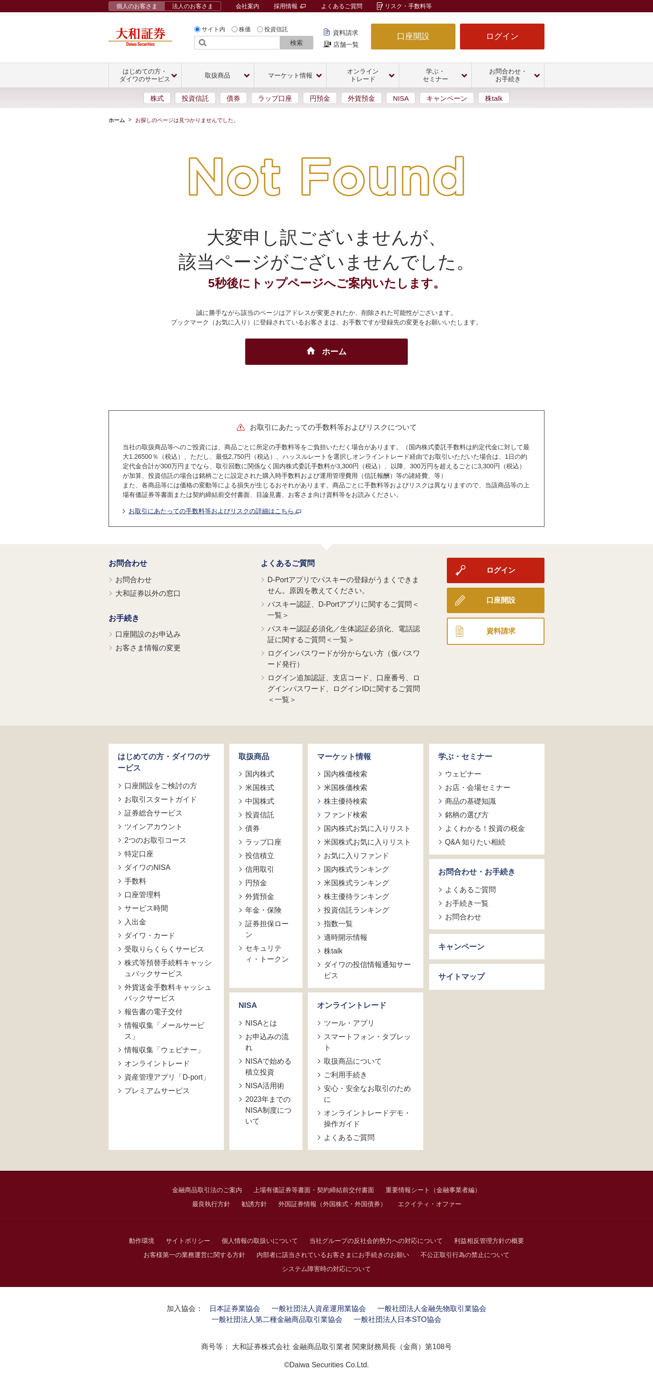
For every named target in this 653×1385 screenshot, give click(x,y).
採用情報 (290, 6)
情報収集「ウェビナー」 (164, 1050)
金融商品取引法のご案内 (207, 1189)
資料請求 (345, 32)
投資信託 (276, 29)
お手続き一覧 (467, 903)
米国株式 (259, 787)
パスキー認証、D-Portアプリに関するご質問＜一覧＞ (343, 609)
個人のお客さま (137, 6)
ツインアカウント (153, 826)
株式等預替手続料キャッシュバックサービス (168, 968)
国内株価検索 (345, 774)
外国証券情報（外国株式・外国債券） (332, 1204)
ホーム (117, 120)
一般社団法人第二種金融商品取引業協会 (277, 1319)
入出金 (135, 922)
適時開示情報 (345, 937)
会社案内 (247, 6)
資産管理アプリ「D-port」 (167, 1077)
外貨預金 (361, 98)
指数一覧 (338, 924)
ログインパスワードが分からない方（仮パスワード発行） (343, 658)
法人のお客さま (192, 6)
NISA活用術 (264, 1086)
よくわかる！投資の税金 (485, 828)
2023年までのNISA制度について (268, 1110)
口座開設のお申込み (148, 634)
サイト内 (213, 29)
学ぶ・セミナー (465, 756)
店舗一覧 (346, 44)
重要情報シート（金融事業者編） (433, 1189)
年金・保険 (263, 910)
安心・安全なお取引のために (367, 1094)
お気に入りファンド (356, 855)
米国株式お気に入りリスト (367, 842)
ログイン (502, 36)
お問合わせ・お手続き (476, 872)
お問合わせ (128, 563)
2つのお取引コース (155, 840)
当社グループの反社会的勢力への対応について (376, 1240)
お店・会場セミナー (477, 787)
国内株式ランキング (356, 869)
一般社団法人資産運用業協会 (319, 1308)
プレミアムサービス (157, 1091)
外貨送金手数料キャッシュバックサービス (168, 992)
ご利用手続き (345, 1075)
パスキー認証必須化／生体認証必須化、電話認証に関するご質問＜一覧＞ (343, 634)
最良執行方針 (211, 1204)
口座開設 (413, 36)
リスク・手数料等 (408, 6)
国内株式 (259, 774)
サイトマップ (461, 976)
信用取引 (259, 869)
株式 (157, 98)
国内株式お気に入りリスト (367, 828)
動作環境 (141, 1240)
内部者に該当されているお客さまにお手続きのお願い (333, 1254)
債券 (233, 98)
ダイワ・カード (149, 935)
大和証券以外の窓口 (148, 593)
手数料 (135, 881)
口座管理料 (142, 895)
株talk (493, 98)
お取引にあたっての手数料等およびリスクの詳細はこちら (215, 511)
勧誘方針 (254, 1204)
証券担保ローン (267, 929)
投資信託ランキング (356, 910)
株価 (245, 29)
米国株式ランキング (356, 883)
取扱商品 (253, 756)
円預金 (320, 98)
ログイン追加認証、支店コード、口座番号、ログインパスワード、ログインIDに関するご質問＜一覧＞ (343, 688)
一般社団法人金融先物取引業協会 (431, 1308)
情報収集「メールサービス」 (164, 1031)
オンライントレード (157, 1063)
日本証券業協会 (234, 1308)
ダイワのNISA (147, 867)
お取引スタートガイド (160, 799)
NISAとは (261, 1023)
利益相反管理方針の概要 (489, 1240)
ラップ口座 (275, 98)
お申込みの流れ (267, 1042)
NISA (401, 98)
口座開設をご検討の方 (160, 786)
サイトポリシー (188, 1240)
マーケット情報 (344, 756)
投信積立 (259, 855)
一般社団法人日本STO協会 (397, 1319)
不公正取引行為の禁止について (465, 1254)
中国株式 (259, 801)
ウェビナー (463, 774)
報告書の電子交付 (153, 1012)
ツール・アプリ (349, 1023)
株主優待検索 (345, 801)
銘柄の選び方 (467, 815)
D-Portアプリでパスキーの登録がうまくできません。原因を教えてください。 (343, 585)
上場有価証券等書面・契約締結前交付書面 (313, 1189)
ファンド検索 (345, 815)
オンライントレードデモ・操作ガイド (367, 1118)
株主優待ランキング (356, 896)
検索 (296, 42)
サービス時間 (146, 908)
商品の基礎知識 (470, 801)
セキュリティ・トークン (267, 953)
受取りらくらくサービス (164, 949)
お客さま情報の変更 (148, 648)
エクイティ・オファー (429, 1204)
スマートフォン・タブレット (367, 1042)
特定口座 (138, 854)
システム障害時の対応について (326, 1268)
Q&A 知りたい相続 (475, 842)
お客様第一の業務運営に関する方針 (194, 1254)
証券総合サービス (153, 813)
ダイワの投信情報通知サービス (367, 970)
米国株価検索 (345, 787)
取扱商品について (353, 1061)
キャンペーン (446, 98)
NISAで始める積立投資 (268, 1066)
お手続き (124, 618)
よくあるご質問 (341, 6)
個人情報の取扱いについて (260, 1240)
